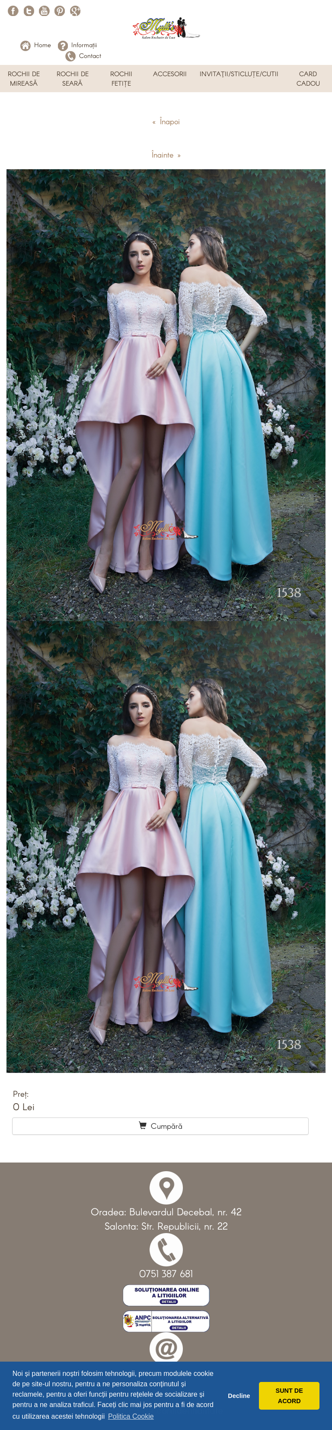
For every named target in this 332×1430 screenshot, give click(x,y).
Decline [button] (239, 1395)
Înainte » (166, 154)
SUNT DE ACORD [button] (289, 1395)
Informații (77, 44)
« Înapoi (166, 121)
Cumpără (160, 1125)
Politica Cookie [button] (131, 1416)
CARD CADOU (308, 78)
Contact (83, 55)
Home (35, 44)
